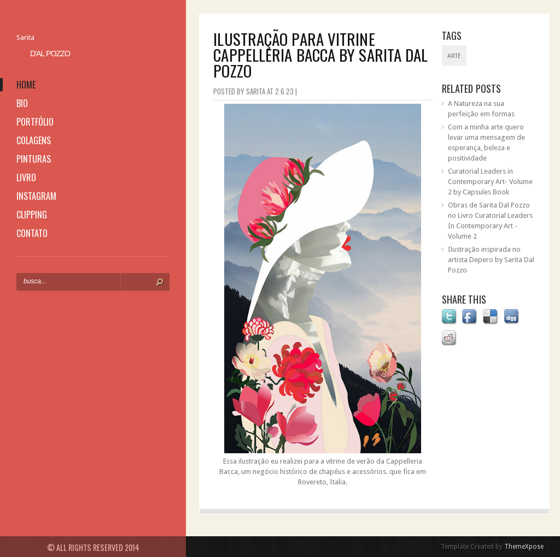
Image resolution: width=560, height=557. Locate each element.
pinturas (33, 158)
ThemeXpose (524, 546)
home (26, 84)
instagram (36, 196)
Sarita (25, 37)
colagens (33, 140)
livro (26, 177)
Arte (454, 56)
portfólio (35, 121)
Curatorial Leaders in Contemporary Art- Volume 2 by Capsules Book (490, 181)
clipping (31, 214)
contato (32, 233)
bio (22, 103)
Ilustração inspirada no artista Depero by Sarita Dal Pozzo (491, 259)
